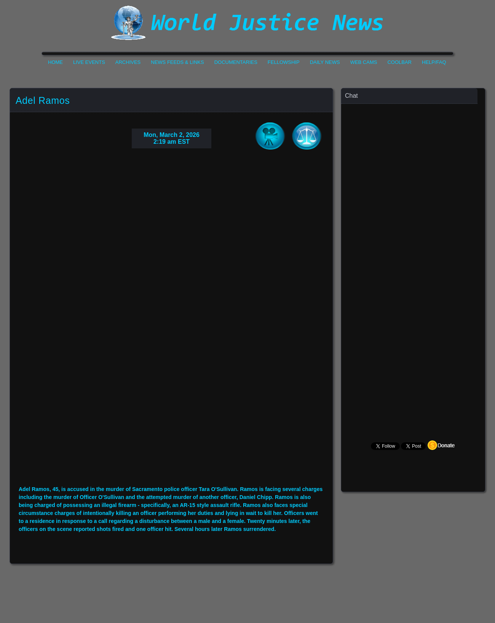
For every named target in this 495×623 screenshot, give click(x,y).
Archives (128, 62)
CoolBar (399, 62)
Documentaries (235, 62)
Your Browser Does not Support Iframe (413, 253)
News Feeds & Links (177, 62)
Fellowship (284, 62)
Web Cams (363, 62)
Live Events (89, 62)
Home (55, 62)
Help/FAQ (434, 62)
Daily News (325, 62)
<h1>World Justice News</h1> (247, 23)
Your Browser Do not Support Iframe (171, 323)
